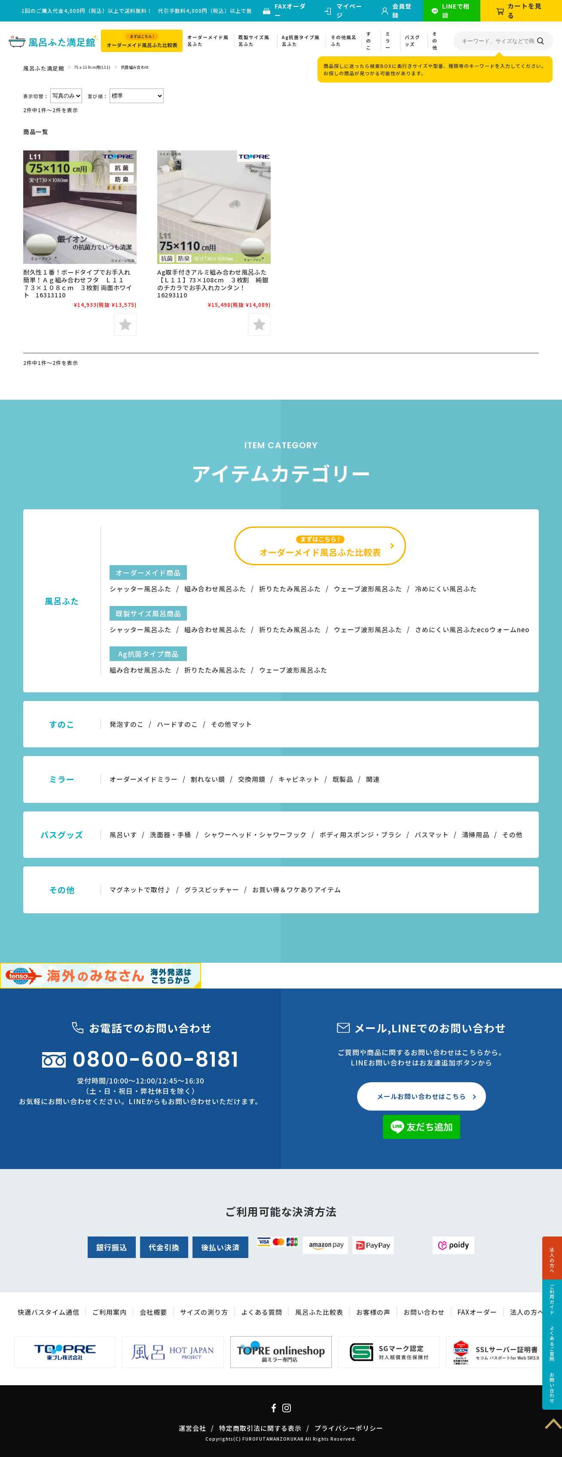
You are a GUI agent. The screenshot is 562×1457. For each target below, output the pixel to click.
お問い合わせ (552, 1387)
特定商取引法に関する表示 (260, 1428)
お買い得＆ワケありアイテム (296, 889)
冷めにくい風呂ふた (446, 588)
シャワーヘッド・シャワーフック (255, 834)
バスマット (432, 834)
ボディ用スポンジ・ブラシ (361, 834)
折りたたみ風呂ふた (290, 588)
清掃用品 (475, 834)
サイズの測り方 (204, 1311)
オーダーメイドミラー (144, 779)
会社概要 (153, 1311)
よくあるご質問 (552, 1343)
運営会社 (192, 1428)
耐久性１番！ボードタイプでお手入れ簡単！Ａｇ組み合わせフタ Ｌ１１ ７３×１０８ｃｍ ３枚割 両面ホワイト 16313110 (77, 283)
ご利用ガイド (552, 1299)
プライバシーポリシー (349, 1428)
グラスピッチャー (211, 889)
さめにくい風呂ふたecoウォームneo (472, 629)
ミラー (388, 41)
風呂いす (123, 834)
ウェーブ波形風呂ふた (368, 588)
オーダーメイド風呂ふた (208, 40)
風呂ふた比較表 (319, 1311)
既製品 (343, 779)
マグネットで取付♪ (140, 889)
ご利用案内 (109, 1311)
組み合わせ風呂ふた (215, 588)
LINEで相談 (456, 10)
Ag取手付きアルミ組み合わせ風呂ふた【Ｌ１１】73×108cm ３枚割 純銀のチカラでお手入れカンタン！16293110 (212, 283)
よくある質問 (261, 1311)
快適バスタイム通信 (48, 1311)
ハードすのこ (177, 723)
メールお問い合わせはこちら (421, 1096)
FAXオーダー (290, 10)
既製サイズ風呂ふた (253, 40)
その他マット (231, 723)
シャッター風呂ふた (140, 588)
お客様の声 (373, 1311)
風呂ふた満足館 (43, 68)
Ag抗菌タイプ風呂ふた (301, 40)
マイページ (349, 10)
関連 (373, 779)
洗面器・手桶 (170, 834)
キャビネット (299, 779)
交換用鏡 (252, 779)
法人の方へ (552, 1260)
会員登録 (402, 10)
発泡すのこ (127, 723)
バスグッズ (412, 40)
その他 (434, 41)
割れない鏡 (208, 779)
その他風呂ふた (344, 40)
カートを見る (524, 10)
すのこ (368, 41)
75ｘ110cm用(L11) (92, 67)
